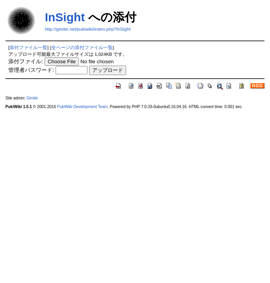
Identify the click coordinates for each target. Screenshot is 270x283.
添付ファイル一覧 (28, 47)
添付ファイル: (25, 61)
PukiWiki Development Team (82, 107)
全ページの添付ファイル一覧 (82, 47)
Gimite (32, 98)
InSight (65, 17)
